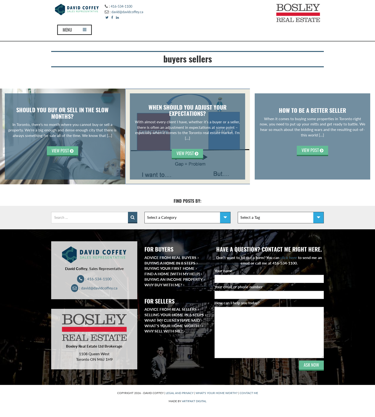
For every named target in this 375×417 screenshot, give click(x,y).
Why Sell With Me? (163, 331)
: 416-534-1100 (94, 278)
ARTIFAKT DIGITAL (194, 401)
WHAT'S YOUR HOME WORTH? (216, 393)
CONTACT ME (249, 393)
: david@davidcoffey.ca (94, 288)
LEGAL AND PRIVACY (179, 393)
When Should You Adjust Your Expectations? (187, 110)
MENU (74, 30)
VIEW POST (62, 151)
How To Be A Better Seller (312, 110)
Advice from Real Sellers (170, 309)
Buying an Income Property (173, 279)
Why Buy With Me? (163, 284)
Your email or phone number (240, 286)
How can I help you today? (237, 302)
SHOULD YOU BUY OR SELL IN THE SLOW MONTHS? (62, 113)
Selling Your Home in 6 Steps (174, 314)
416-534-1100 (121, 6)
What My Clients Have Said (172, 320)
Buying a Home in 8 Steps (169, 263)
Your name (225, 270)
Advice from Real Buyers (170, 257)
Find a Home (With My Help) (172, 273)
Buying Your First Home (169, 268)
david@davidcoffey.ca (127, 12)
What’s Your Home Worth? (172, 325)
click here (288, 257)
